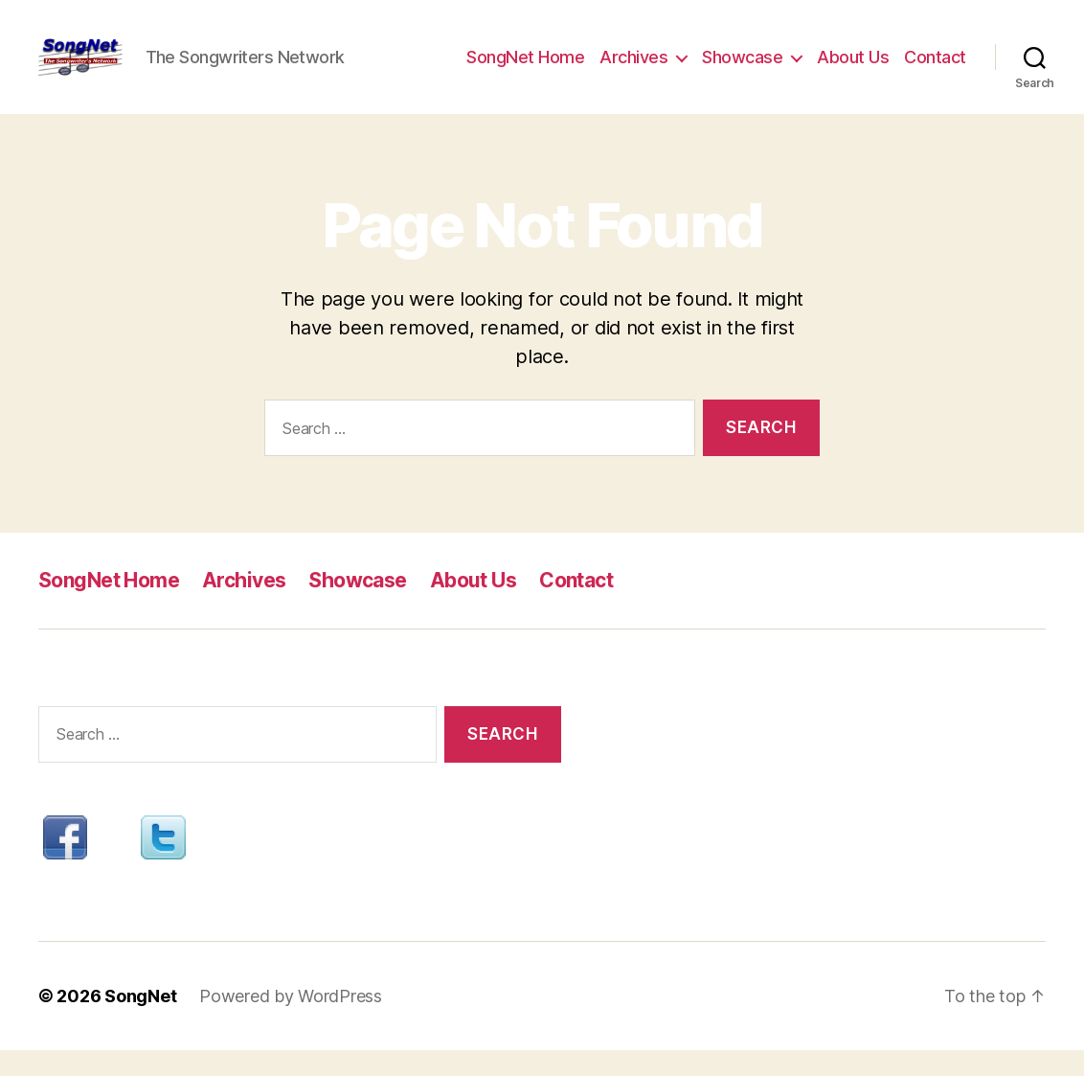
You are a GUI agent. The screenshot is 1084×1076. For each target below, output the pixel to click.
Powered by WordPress (290, 1022)
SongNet (140, 1022)
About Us (853, 69)
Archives (633, 69)
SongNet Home (525, 69)
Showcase (742, 69)
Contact (935, 69)
